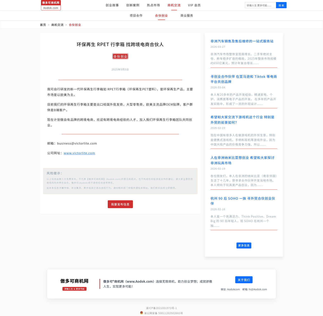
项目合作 (135, 15)
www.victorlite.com (82, 153)
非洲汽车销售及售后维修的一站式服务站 (242, 40)
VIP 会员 (194, 5)
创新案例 (132, 5)
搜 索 (281, 5)
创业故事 (112, 5)
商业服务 (187, 15)
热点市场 (153, 5)
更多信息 (244, 245)
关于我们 (244, 280)
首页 (43, 25)
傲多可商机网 (74, 280)
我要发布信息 (120, 204)
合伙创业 (161, 15)
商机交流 (174, 5)
